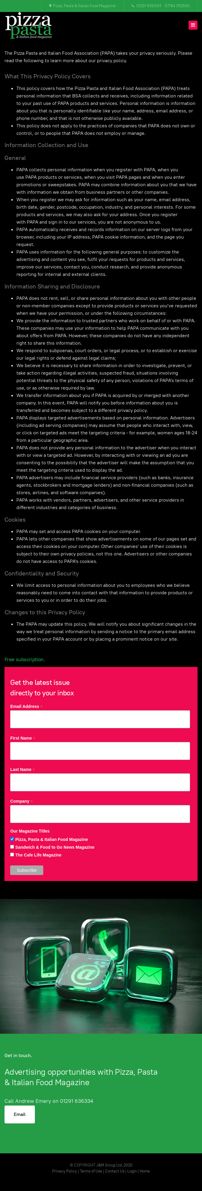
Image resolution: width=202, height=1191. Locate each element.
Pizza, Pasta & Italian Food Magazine (51, 839)
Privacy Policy (64, 1171)
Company (21, 801)
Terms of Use (91, 1171)
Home (145, 1171)
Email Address (26, 706)
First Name (22, 738)
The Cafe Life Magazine (38, 855)
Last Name (22, 769)
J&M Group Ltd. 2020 (114, 1165)
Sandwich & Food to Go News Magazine (54, 847)
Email (20, 1114)
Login (132, 1171)
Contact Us (114, 1171)
